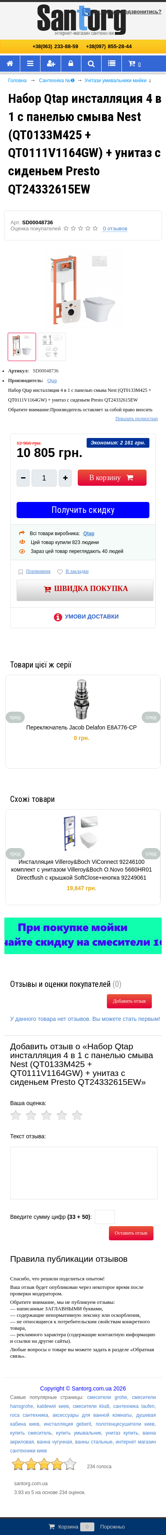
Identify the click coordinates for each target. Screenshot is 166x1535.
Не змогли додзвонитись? (121, 12)
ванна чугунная (54, 1442)
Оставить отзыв (131, 1233)
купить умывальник (78, 1433)
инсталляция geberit (67, 1424)
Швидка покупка (85, 589)
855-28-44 (109, 46)
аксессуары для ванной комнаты (92, 1415)
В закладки (72, 572)
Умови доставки (85, 616)
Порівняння (34, 572)
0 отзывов (115, 228)
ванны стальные (93, 1442)
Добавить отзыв (129, 1001)
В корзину (112, 478)
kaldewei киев (53, 1406)
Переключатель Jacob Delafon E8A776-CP (81, 727)
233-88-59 (56, 46)
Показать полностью (136, 418)
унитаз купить (122, 1433)
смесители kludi (91, 1406)
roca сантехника (29, 1415)
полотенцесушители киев (125, 1424)
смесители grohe (107, 1397)
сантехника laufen (134, 1406)
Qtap (52, 380)
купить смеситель (30, 1433)
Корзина (86, 1526)
